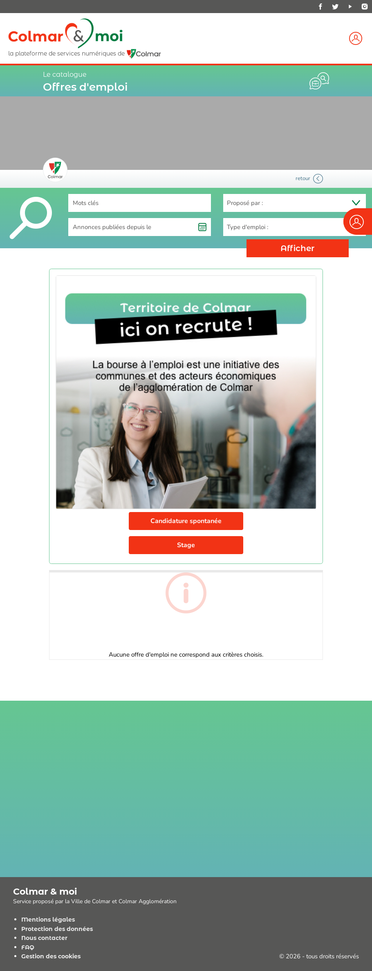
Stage (186, 545)
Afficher (298, 248)
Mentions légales (48, 919)
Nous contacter (44, 938)
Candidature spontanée (186, 521)
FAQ (27, 947)
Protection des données (57, 929)
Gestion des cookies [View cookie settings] (51, 956)
